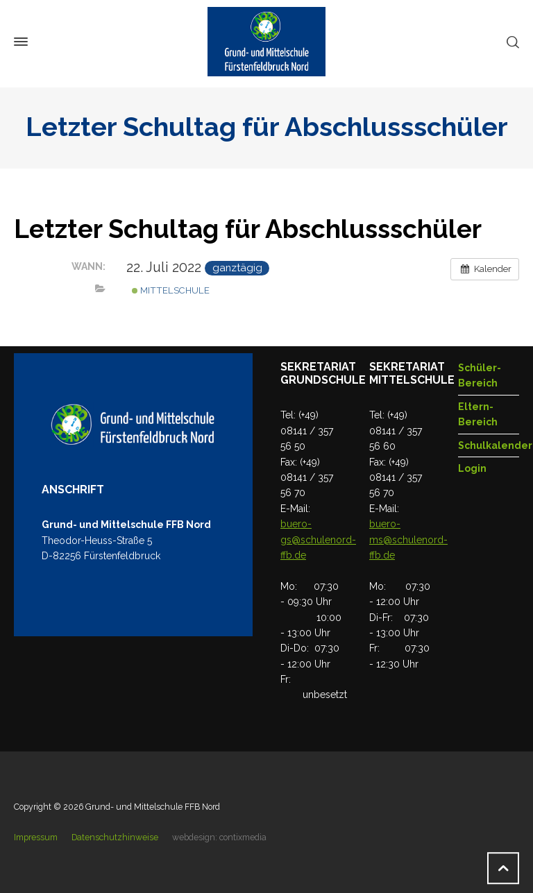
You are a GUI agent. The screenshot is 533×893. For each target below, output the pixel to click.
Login (472, 468)
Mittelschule (171, 290)
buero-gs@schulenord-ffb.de (318, 539)
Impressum (36, 837)
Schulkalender (495, 445)
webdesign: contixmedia (219, 837)
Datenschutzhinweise (114, 837)
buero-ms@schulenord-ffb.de (408, 539)
